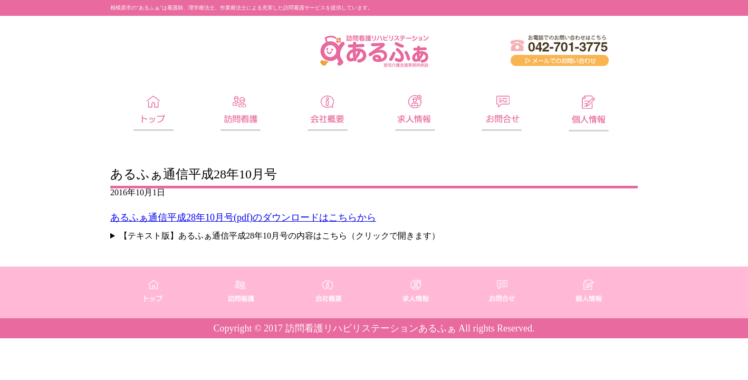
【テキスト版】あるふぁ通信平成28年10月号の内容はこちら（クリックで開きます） (279, 236)
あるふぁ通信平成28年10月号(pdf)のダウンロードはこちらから (243, 217)
